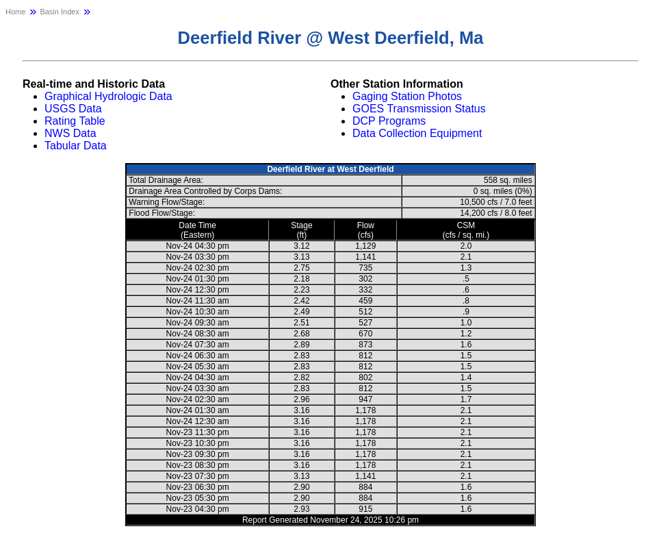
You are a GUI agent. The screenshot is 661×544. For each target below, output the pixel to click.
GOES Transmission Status (419, 108)
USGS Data (73, 108)
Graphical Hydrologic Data (108, 96)
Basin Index (59, 12)
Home (15, 12)
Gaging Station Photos (407, 96)
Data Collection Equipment (417, 133)
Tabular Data (75, 145)
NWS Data (70, 133)
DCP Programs (389, 121)
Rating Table (74, 121)
